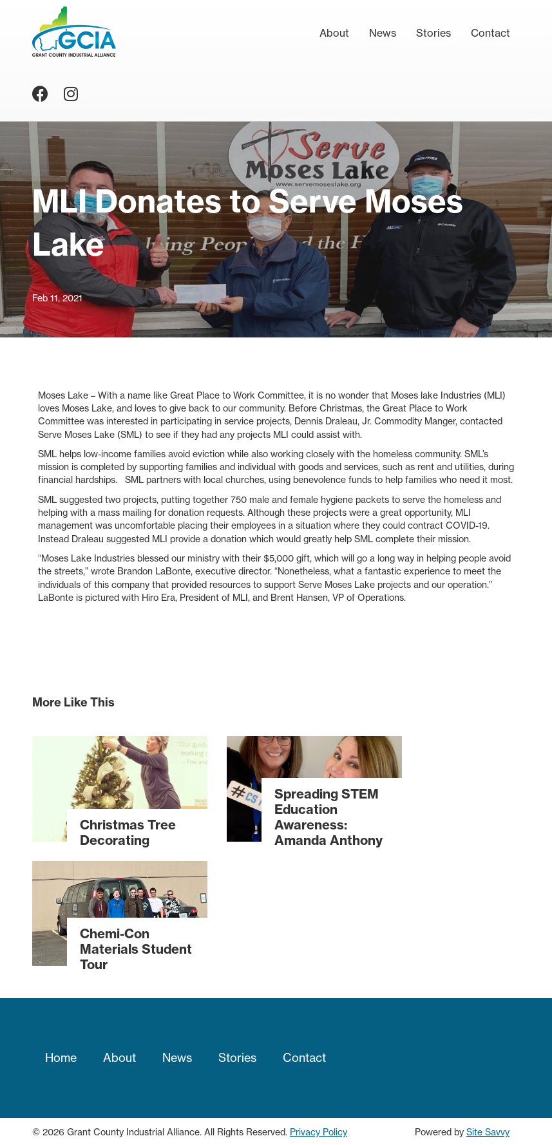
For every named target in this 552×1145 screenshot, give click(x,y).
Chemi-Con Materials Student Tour (136, 948)
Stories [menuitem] (433, 32)
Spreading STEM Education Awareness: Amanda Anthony (328, 817)
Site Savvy (487, 1132)
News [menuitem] (382, 32)
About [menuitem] (334, 32)
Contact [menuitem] (490, 32)
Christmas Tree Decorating (128, 832)
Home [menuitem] (61, 1057)
